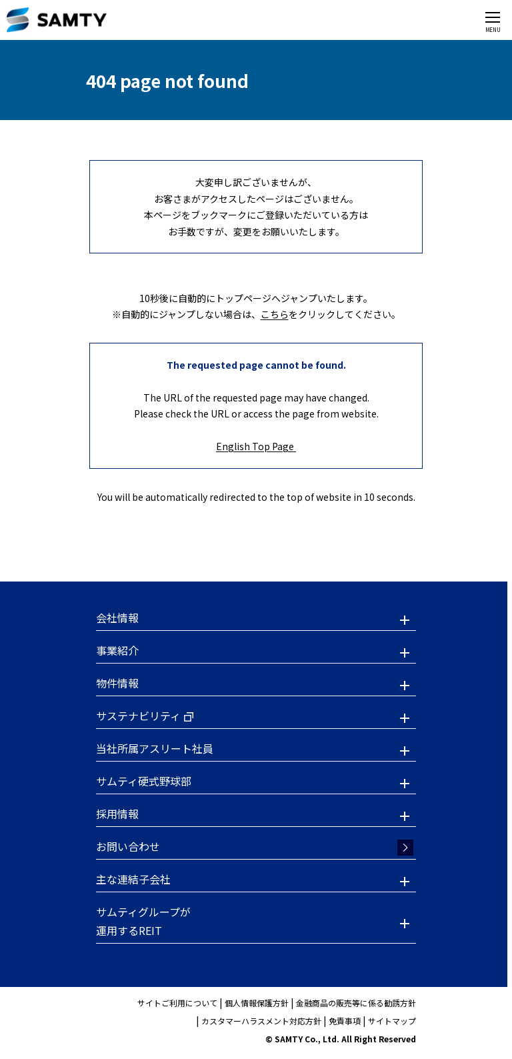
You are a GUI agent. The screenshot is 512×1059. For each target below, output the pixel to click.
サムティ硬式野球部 (143, 781)
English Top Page (256, 446)
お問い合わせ (128, 846)
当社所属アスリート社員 (154, 748)
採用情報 (117, 814)
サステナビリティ (138, 716)
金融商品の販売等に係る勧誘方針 (356, 1002)
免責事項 (345, 1020)
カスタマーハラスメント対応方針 (261, 1020)
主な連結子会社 (133, 879)
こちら (275, 314)
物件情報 (117, 683)
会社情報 (117, 618)
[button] (256, 619)
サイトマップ (392, 1020)
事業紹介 (117, 650)
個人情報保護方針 (257, 1002)
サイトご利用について (177, 1002)
